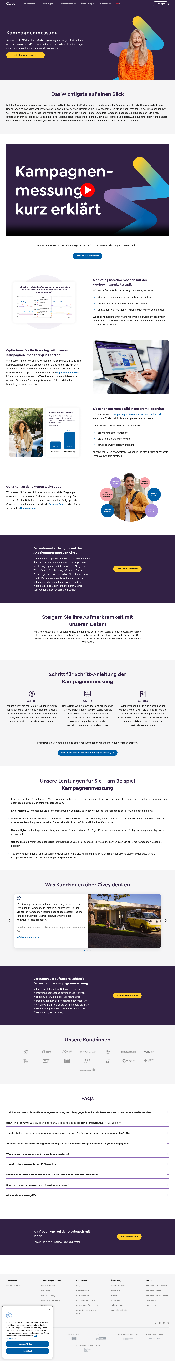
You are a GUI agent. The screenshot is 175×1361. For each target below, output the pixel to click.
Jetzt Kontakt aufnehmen (87, 256)
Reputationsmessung (67, 372)
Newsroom (115, 1300)
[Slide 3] (90, 950)
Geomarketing (28, 508)
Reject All (27, 1351)
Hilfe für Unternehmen (85, 1300)
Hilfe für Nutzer (82, 1295)
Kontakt (105, 3)
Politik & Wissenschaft (50, 1300)
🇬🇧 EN (119, 3)
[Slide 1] (84, 950)
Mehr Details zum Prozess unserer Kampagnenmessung (87, 752)
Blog (78, 1285)
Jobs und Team (117, 1305)
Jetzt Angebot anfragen (127, 569)
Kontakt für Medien (154, 1290)
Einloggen (160, 4)
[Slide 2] (87, 950)
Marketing (45, 1290)
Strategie (45, 1305)
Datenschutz (151, 1305)
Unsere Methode (118, 1285)
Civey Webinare (82, 1290)
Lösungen (49, 3)
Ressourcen (68, 3)
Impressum (151, 1300)
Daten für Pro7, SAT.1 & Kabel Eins (86, 1311)
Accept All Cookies (27, 1344)
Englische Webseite (119, 1310)
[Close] (49, 1310)
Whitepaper (116, 1290)
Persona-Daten (57, 504)
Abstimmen (31, 3)
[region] (27, 1332)
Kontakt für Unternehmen (156, 1285)
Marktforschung (48, 1295)
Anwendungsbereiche (51, 1281)
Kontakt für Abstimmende (157, 1295)
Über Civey (88, 3)
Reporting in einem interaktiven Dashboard (137, 414)
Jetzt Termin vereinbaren (25, 55)
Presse (114, 1295)
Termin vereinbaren (129, 1243)
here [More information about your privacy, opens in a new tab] (35, 1336)
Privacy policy (11, 1338)
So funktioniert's (13, 1285)
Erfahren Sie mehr (28, 937)
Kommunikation (48, 1285)
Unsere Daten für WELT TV (87, 1305)
